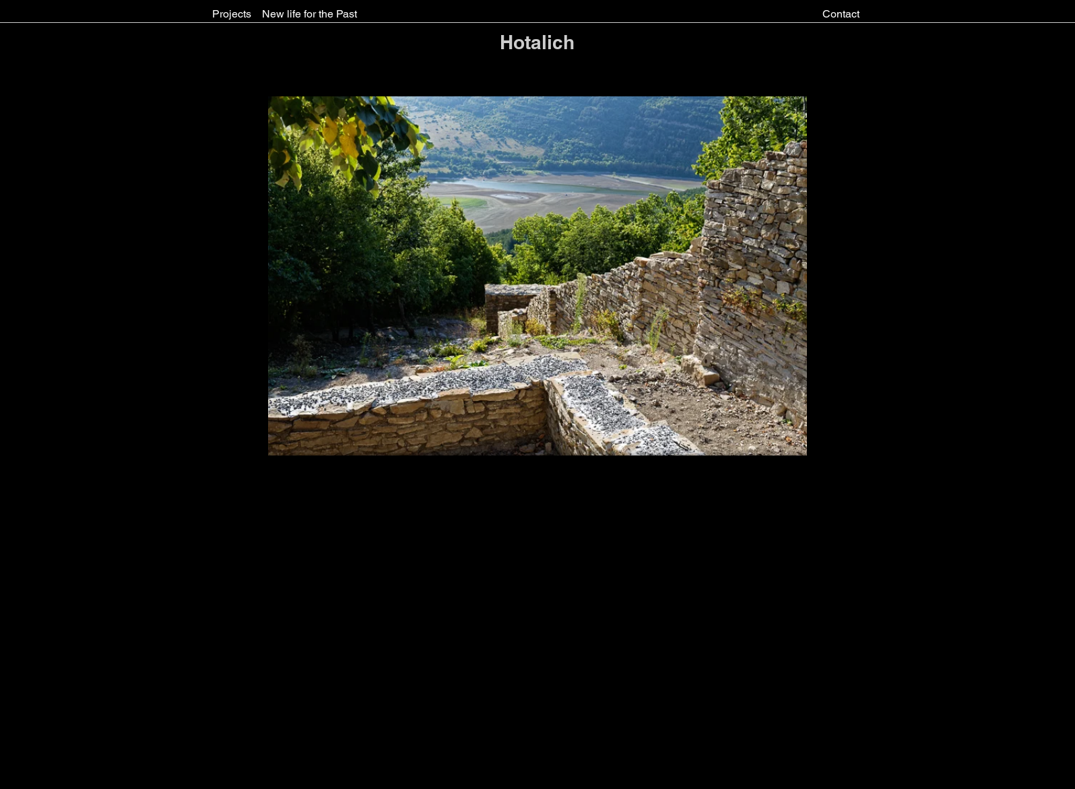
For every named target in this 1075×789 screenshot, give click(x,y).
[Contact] (841, 14)
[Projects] (231, 14)
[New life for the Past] (309, 14)
